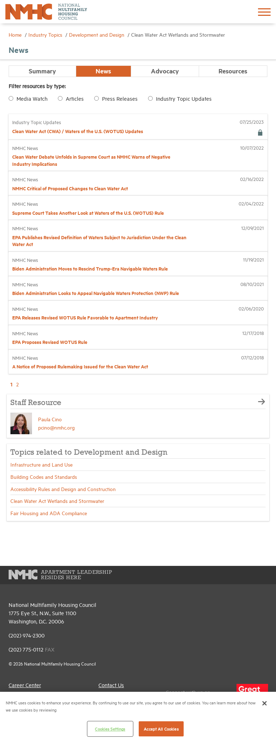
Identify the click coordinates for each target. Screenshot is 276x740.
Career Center (25, 684)
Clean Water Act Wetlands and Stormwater (57, 500)
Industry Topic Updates (184, 98)
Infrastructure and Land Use (41, 464)
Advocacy (165, 71)
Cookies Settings (110, 729)
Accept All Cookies (161, 729)
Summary (42, 71)
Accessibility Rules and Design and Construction (63, 488)
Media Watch (32, 98)
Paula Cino (50, 419)
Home (16, 34)
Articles (75, 98)
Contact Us (111, 684)
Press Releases (120, 98)
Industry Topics (46, 34)
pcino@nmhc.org (56, 427)
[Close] (264, 703)
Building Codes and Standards (43, 476)
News (103, 71)
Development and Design (97, 34)
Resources (232, 71)
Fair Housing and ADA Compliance (48, 512)
